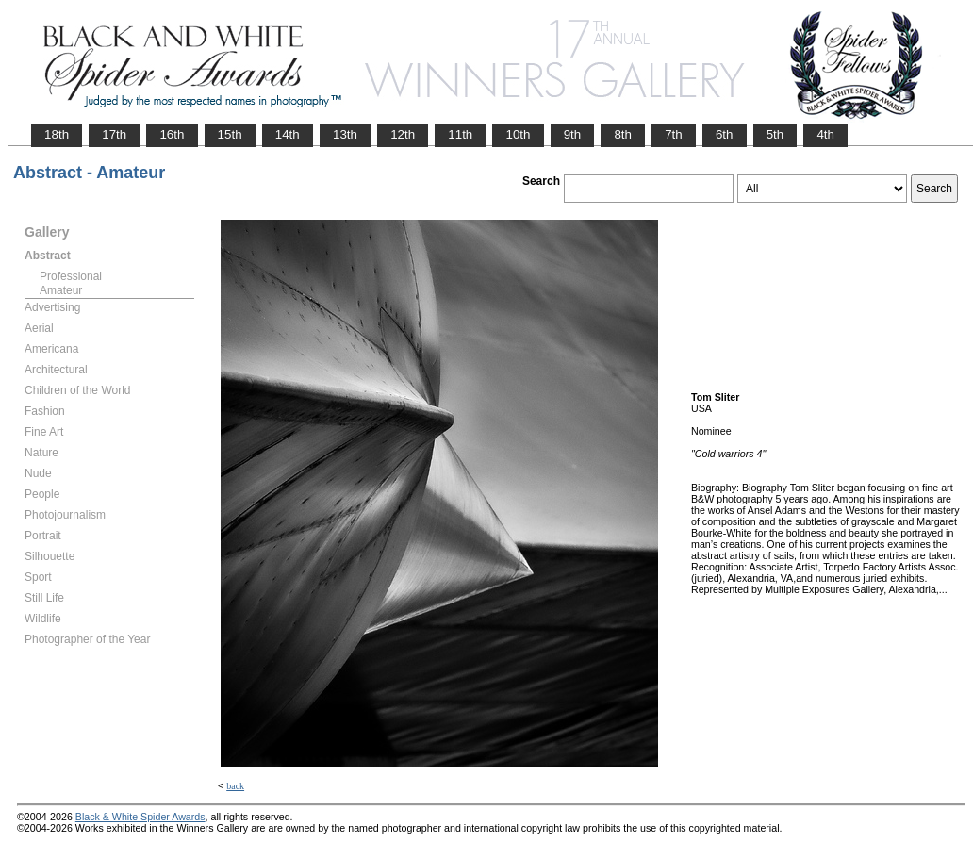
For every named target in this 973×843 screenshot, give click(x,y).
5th (775, 134)
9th (572, 134)
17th (114, 134)
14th (287, 134)
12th (402, 134)
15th (230, 134)
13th (345, 134)
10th (517, 134)
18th (56, 134)
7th (673, 134)
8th (622, 134)
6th (724, 134)
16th (171, 134)
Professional (71, 276)
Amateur (61, 290)
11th (460, 134)
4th (825, 134)
